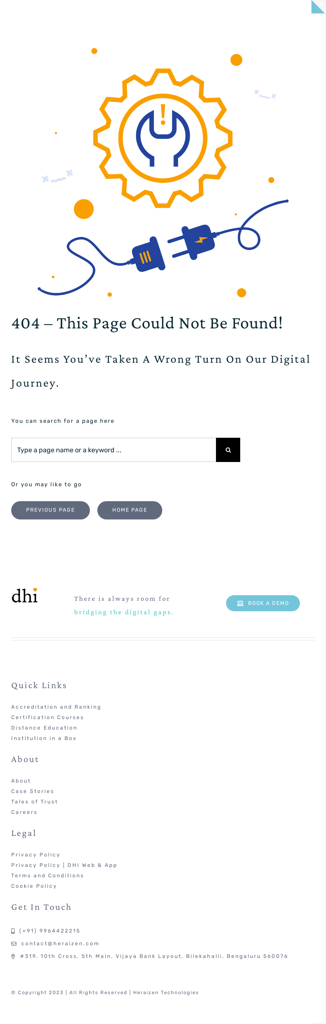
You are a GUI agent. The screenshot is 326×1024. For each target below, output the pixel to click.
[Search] (228, 450)
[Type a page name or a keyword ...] (113, 450)
